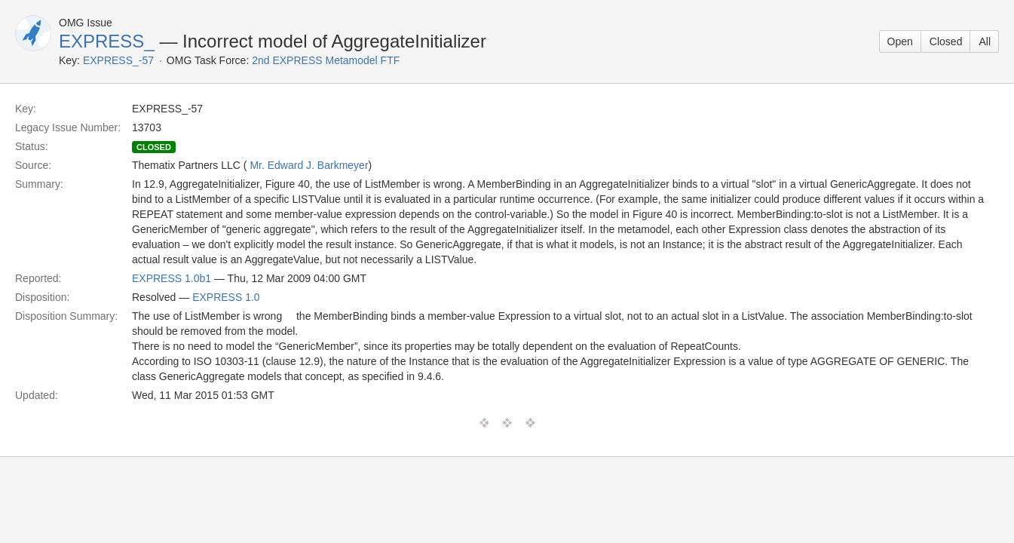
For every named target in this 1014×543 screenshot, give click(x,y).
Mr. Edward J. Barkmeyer (309, 165)
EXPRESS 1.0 (226, 297)
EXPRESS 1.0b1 (171, 278)
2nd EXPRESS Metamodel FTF (326, 60)
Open (900, 41)
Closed (946, 41)
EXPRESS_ (107, 41)
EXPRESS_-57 (118, 60)
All (985, 41)
